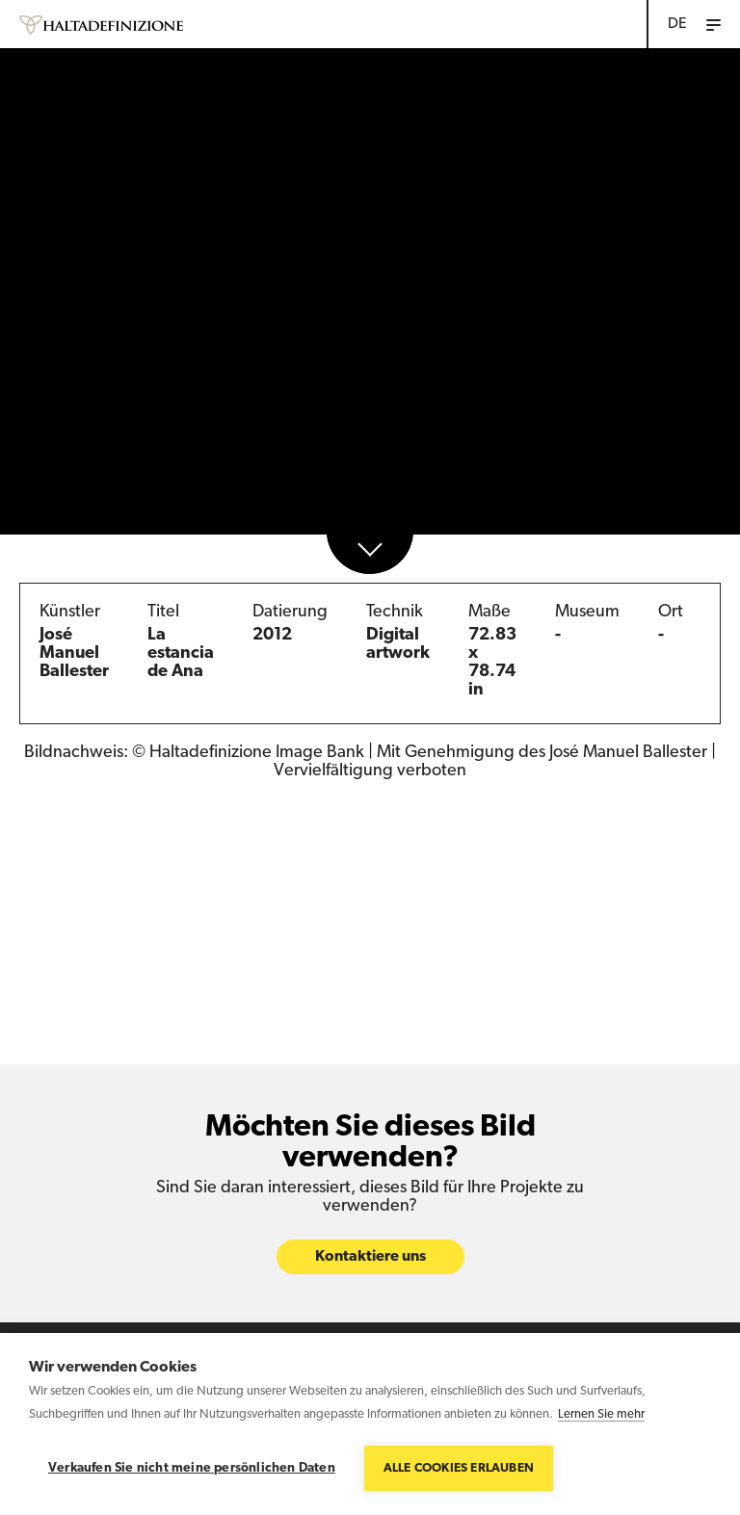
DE (677, 24)
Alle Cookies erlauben (458, 1468)
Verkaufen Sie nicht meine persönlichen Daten (191, 1468)
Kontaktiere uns (370, 1257)
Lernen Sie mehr (601, 1414)
